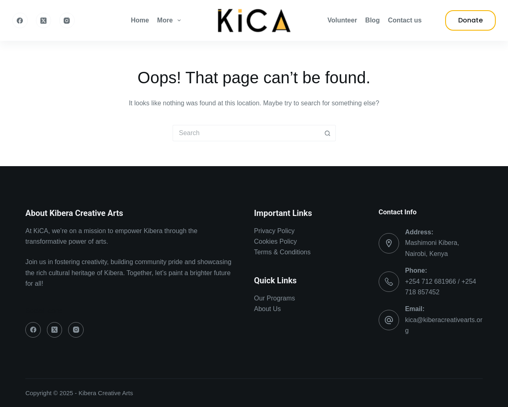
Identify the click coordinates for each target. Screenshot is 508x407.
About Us (267, 308)
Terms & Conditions (282, 252)
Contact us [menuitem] (405, 20)
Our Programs (274, 298)
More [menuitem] (170, 20)
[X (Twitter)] (43, 20)
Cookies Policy (275, 241)
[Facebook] (20, 20)
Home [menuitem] (140, 20)
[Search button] (327, 133)
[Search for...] (246, 133)
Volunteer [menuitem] (342, 20)
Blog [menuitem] (372, 20)
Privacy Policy (274, 230)
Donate (470, 20)
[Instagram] (67, 20)
